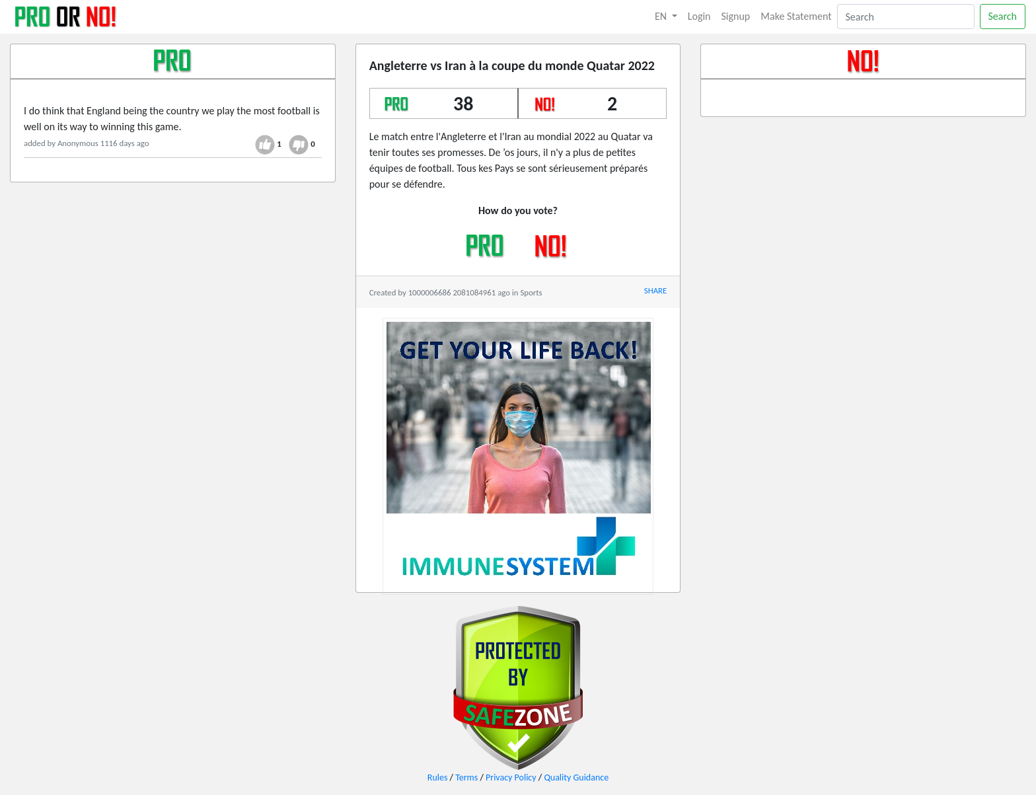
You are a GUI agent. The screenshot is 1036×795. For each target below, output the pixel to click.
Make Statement (795, 16)
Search (1003, 16)
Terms (466, 777)
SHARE (655, 290)
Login (699, 16)
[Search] (906, 16)
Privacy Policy (511, 777)
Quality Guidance (576, 777)
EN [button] (662, 16)
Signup (736, 16)
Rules (437, 777)
